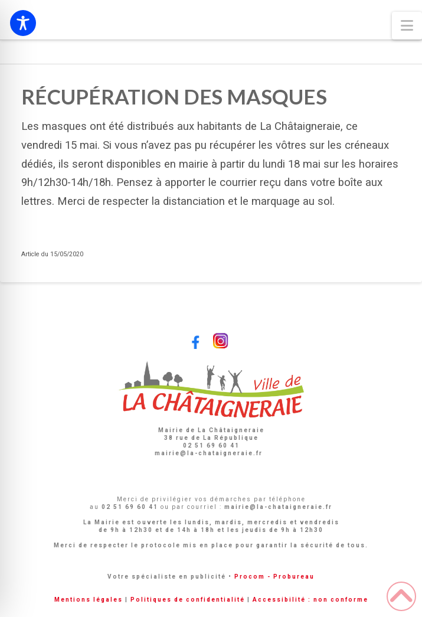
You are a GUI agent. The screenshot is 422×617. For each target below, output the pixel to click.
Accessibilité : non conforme (310, 599)
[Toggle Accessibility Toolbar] (23, 23)
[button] (407, 26)
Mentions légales (88, 599)
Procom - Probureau (274, 576)
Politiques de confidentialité (187, 599)
